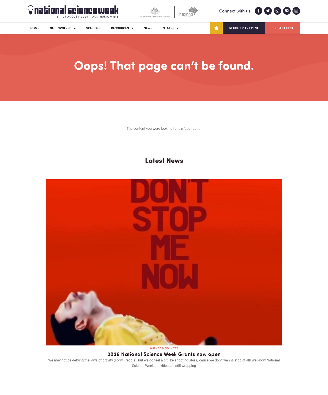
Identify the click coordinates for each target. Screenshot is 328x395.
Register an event (243, 28)
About (33, 366)
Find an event (282, 28)
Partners (60, 366)
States (168, 28)
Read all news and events (164, 290)
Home (34, 28)
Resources (120, 28)
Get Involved (60, 28)
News (148, 28)
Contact (88, 366)
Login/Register (121, 366)
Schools (93, 28)
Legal (76, 381)
